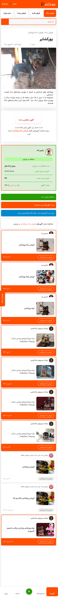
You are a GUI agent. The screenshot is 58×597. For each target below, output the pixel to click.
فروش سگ (49, 32)
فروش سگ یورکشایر (35, 32)
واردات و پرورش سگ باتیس (39, 328)
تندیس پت (44, 233)
